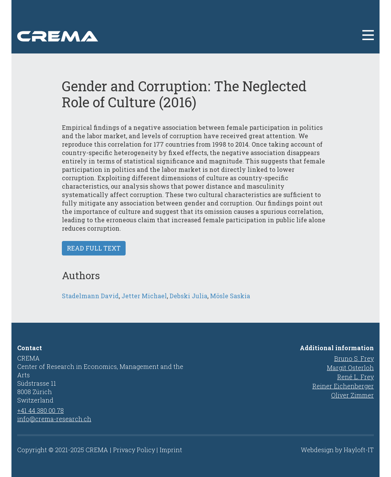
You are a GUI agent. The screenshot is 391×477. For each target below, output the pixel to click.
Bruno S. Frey (354, 358)
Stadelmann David (90, 302)
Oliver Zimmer (352, 395)
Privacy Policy (134, 450)
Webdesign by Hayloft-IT (337, 450)
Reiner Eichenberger (343, 386)
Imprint (171, 450)
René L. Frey (355, 377)
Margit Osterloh (350, 368)
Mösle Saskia (230, 302)
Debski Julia (188, 302)
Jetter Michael (144, 302)
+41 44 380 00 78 (40, 410)
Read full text (94, 248)
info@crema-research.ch (54, 419)
